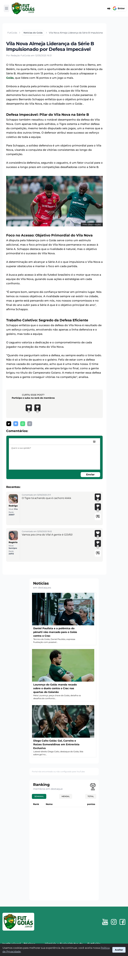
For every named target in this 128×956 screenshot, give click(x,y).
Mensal (66, 796)
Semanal (39, 796)
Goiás (10, 77)
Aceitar (119, 949)
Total (91, 796)
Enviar (90, 474)
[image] (94, 441)
